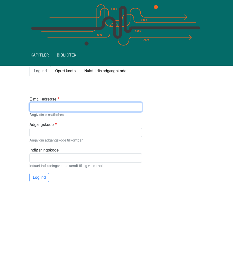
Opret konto (65, 70)
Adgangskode (42, 124)
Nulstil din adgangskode (105, 70)
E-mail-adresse (43, 99)
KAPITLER (39, 55)
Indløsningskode (44, 150)
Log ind (40, 70)
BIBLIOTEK (66, 55)
